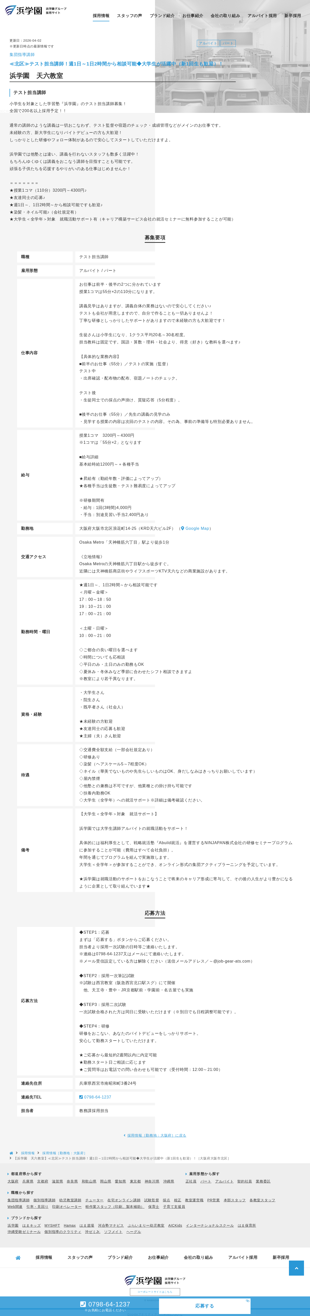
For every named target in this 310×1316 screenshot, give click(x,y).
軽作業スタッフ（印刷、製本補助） (115, 1203)
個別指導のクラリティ (62, 1228)
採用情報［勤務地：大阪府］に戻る (156, 1131)
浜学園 (13, 1221)
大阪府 (13, 1177)
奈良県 (72, 1177)
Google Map (195, 524)
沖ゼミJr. (92, 1228)
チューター (94, 1196)
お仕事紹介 (192, 16)
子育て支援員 (174, 1203)
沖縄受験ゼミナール (24, 1228)
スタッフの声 (129, 16)
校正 (177, 1196)
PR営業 (213, 1196)
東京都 (135, 1177)
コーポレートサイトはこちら (154, 1287)
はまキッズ (31, 1221)
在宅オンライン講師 (123, 1196)
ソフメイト (113, 1228)
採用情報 (101, 16)
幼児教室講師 (70, 1196)
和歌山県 (89, 1177)
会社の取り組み (225, 16)
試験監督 (151, 1196)
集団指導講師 (19, 1196)
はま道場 (87, 1221)
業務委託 (263, 1177)
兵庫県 (27, 1177)
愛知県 (120, 1177)
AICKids (175, 1221)
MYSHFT (52, 1221)
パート (205, 1177)
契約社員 (244, 1177)
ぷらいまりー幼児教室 (146, 1221)
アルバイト (224, 1177)
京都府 (42, 1177)
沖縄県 (168, 1177)
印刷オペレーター (67, 1203)
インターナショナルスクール (210, 1221)
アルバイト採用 (262, 16)
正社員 (191, 1177)
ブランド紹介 (162, 16)
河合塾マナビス (111, 1221)
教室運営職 (194, 1196)
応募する (204, 1305)
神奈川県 (152, 1177)
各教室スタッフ (262, 1196)
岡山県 (105, 1177)
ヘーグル (133, 1228)
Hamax (70, 1221)
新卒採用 (292, 16)
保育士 (153, 1203)
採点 (166, 1196)
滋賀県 (57, 1177)
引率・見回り (37, 1203)
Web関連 (15, 1203)
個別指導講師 (44, 1196)
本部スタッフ (235, 1196)
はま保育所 (247, 1221)
